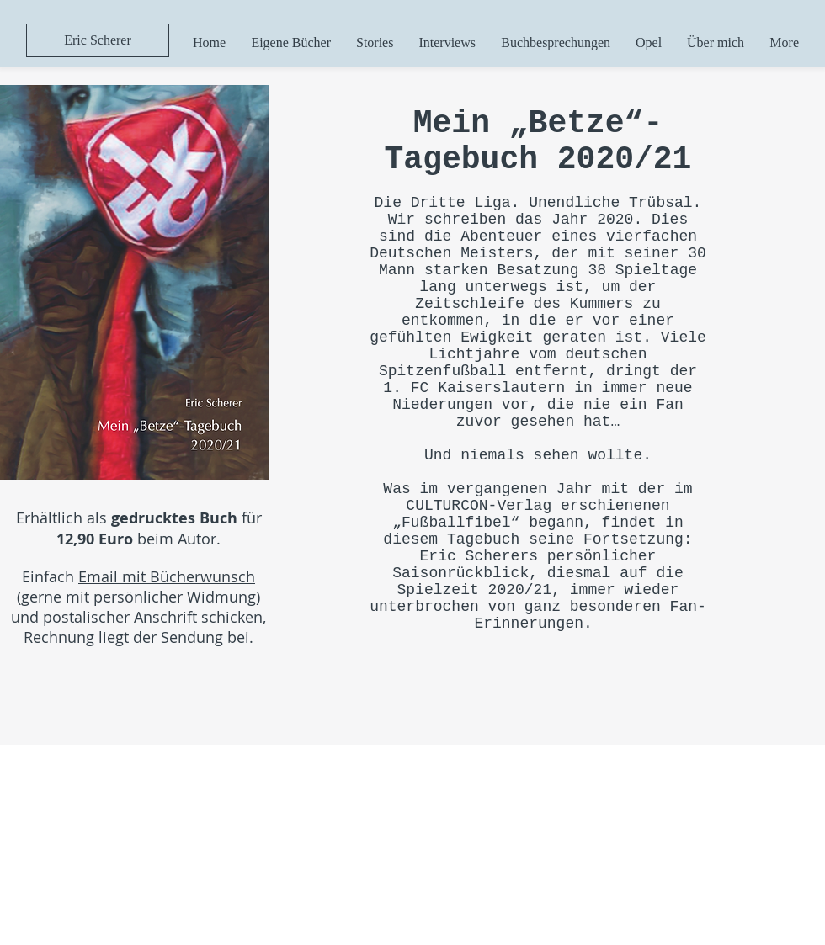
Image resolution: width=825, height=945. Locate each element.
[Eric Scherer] (97, 40)
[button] (290, 42)
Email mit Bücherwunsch (166, 576)
